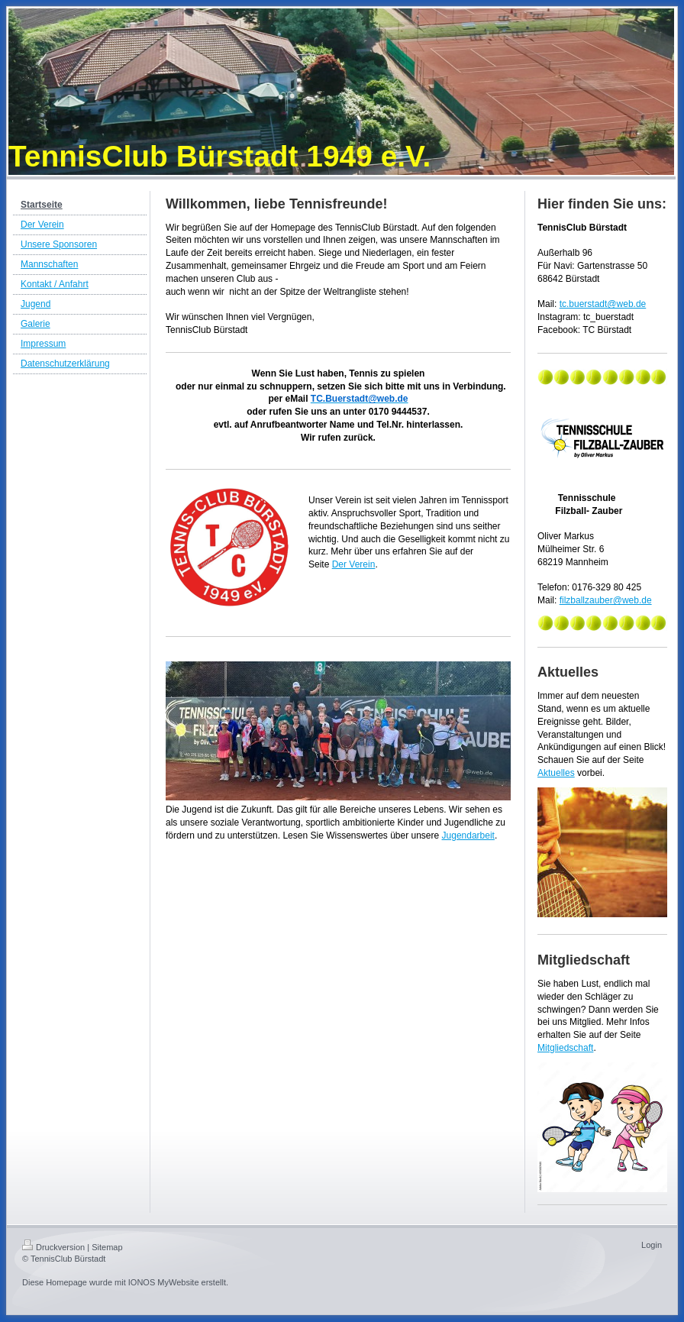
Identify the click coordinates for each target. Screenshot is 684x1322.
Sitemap (107, 1247)
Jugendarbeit (468, 835)
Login (651, 1244)
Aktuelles (556, 773)
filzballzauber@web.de (606, 600)
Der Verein (354, 564)
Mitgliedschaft (565, 1047)
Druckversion (53, 1247)
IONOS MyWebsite (163, 1282)
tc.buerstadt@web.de (603, 304)
